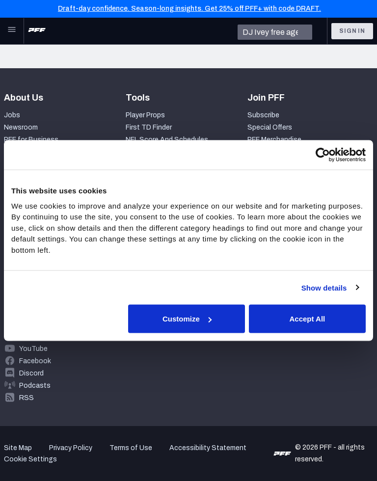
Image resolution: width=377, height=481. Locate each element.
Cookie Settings (30, 459)
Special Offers (269, 127)
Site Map (18, 448)
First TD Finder (149, 127)
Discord (31, 373)
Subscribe (263, 115)
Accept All (307, 319)
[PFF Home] (37, 31)
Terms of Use (130, 448)
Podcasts (35, 385)
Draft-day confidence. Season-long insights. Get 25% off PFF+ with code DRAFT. (189, 8)
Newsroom (21, 127)
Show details (324, 287)
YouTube (33, 348)
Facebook (35, 361)
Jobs (12, 115)
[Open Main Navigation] (12, 31)
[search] (275, 32)
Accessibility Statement (207, 448)
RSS (26, 397)
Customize (187, 319)
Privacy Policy (70, 448)
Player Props (145, 115)
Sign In (352, 30)
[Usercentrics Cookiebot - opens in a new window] (323, 155)
